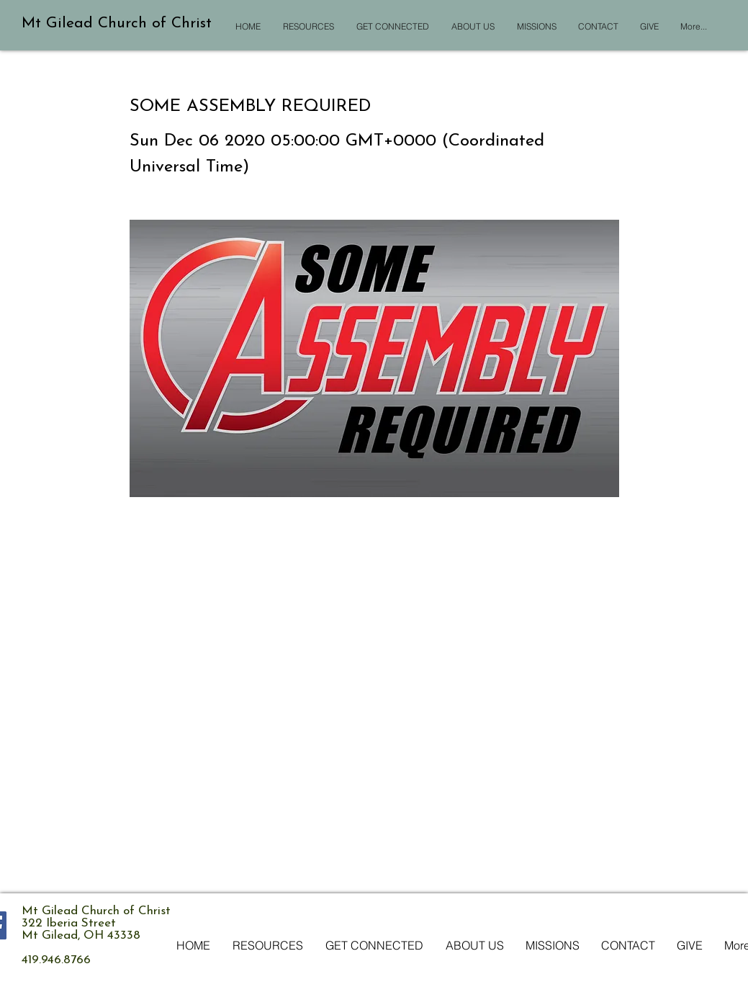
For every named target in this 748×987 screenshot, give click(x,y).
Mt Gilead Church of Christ (117, 23)
